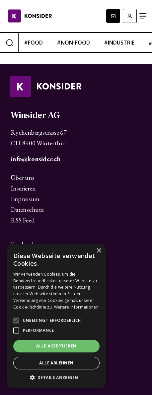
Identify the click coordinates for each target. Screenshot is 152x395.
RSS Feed (23, 220)
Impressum (25, 199)
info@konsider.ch (35, 159)
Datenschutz (27, 209)
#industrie (119, 42)
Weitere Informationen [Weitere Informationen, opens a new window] (76, 307)
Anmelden (129, 16)
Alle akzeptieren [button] (56, 346)
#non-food (73, 42)
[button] (56, 378)
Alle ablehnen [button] (56, 363)
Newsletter (113, 16)
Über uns (22, 177)
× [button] (98, 250)
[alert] (56, 316)
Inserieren (23, 188)
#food (33, 42)
